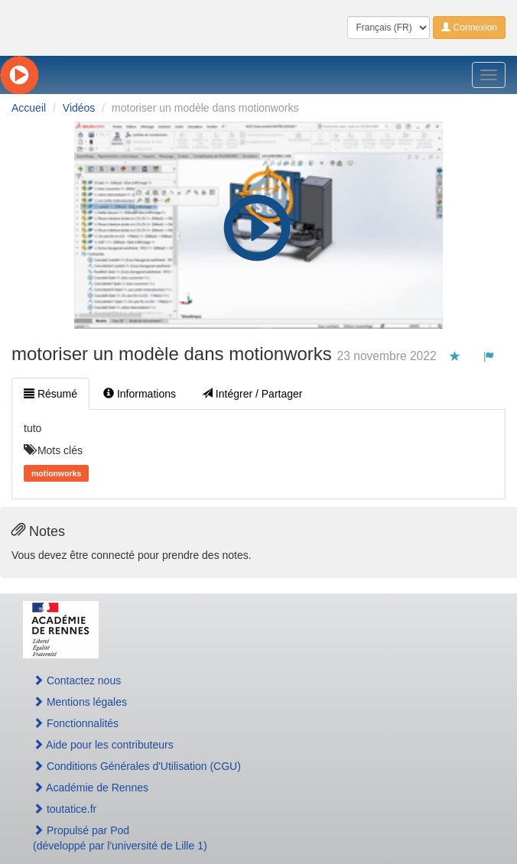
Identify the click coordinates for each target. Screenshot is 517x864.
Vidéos (79, 108)
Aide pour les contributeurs (103, 745)
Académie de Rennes (90, 787)
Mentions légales (80, 702)
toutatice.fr (64, 809)
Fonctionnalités (76, 723)
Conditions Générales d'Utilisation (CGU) (137, 766)
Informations (139, 394)
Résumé (50, 394)
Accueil (28, 108)
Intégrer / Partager (252, 394)
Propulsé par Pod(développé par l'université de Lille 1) (120, 838)
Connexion (469, 27)
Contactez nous (77, 680)
